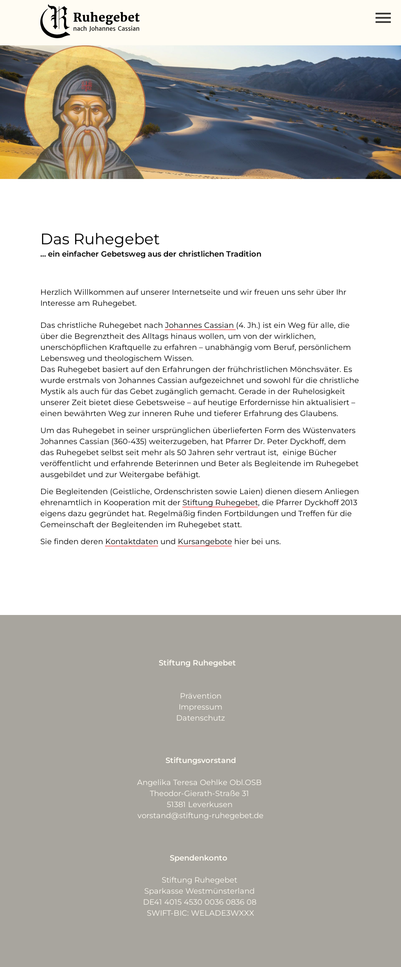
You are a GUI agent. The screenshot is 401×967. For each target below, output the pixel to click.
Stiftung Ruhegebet (220, 502)
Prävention (201, 696)
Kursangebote (205, 541)
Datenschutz (200, 718)
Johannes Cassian (200, 325)
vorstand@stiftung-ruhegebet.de (200, 815)
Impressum (200, 707)
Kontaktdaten (131, 541)
